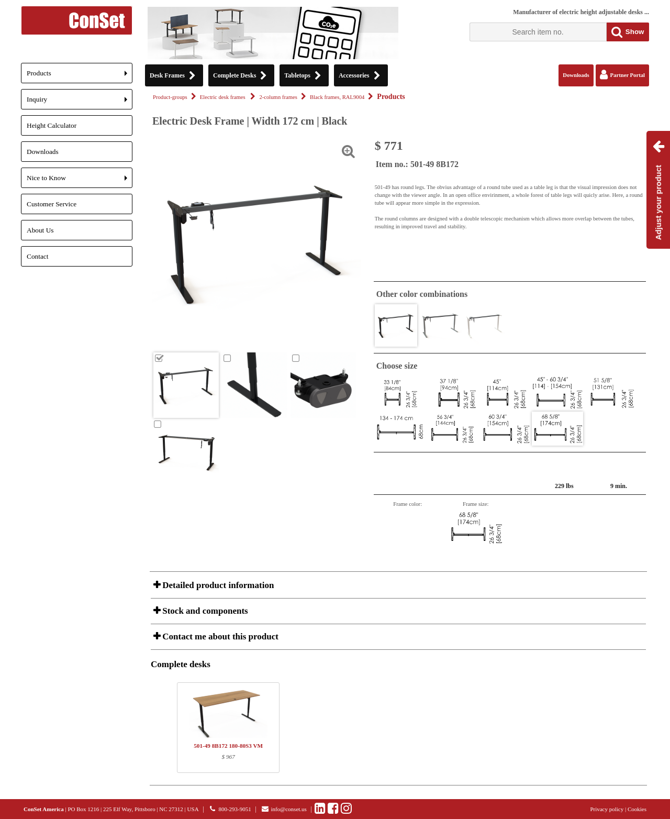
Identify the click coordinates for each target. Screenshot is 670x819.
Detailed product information (217, 585)
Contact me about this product (219, 636)
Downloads (43, 152)
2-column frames (278, 97)
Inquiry (79, 102)
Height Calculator (51, 125)
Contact (37, 256)
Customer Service (51, 204)
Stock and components (204, 611)
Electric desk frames (223, 97)
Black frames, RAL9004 (337, 97)
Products (79, 76)
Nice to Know (79, 181)
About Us (40, 230)
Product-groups (170, 97)
